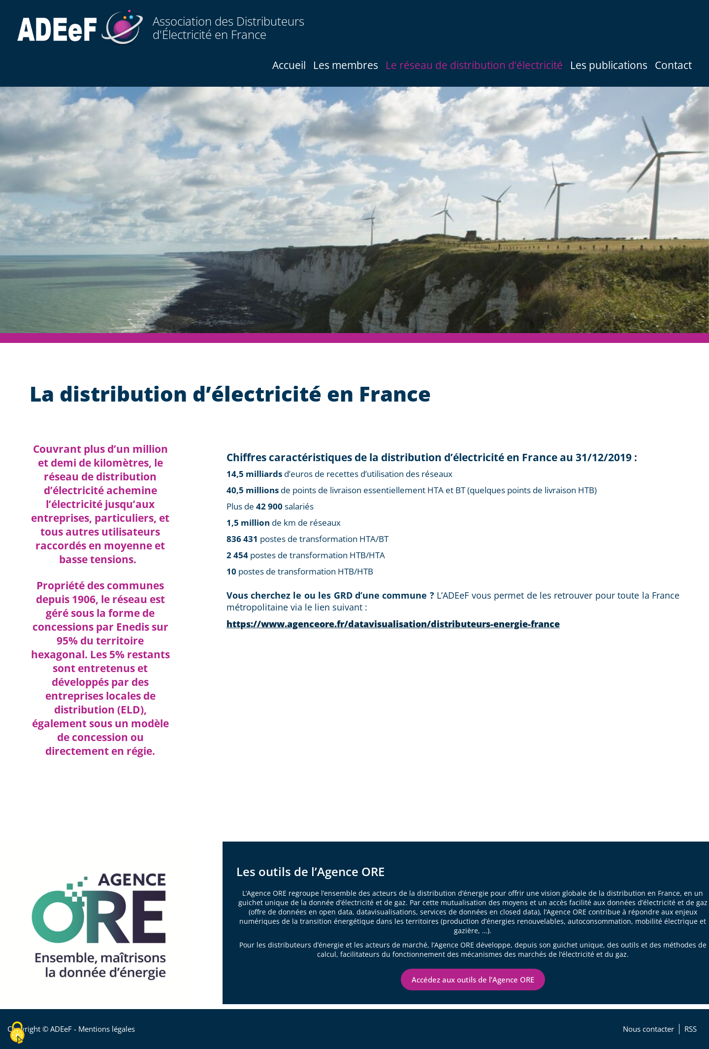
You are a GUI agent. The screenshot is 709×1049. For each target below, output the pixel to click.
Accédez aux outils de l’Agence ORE (473, 979)
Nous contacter (648, 1029)
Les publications (608, 65)
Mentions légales (106, 1029)
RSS (690, 1029)
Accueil (289, 65)
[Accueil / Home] (80, 28)
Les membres (345, 65)
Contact (673, 65)
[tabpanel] (354, 210)
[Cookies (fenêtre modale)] (17, 1032)
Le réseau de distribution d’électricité (474, 65)
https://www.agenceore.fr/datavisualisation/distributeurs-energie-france (393, 624)
